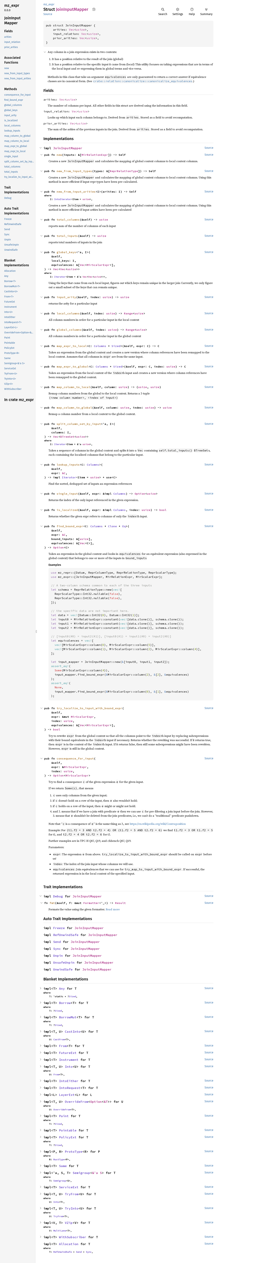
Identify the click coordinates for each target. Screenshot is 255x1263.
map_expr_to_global (73, 366)
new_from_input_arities (76, 191)
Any (62, 988)
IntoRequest (69, 1088)
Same (63, 1166)
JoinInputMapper (67, 148)
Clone (112, 526)
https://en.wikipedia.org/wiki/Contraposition (158, 824)
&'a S (97, 1173)
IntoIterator (62, 199)
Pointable (67, 1130)
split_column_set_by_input (79, 424)
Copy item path (94, 9)
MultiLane (59, 1230)
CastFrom (59, 1039)
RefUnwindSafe (65, 935)
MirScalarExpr (98, 265)
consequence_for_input (75, 758)
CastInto (72, 1031)
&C (64, 473)
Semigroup (81, 1173)
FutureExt (67, 1053)
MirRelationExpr (94, 155)
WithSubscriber (72, 1237)
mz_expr (48, 4)
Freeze (59, 928)
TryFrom (71, 1194)
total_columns (68, 219)
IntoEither (68, 1081)
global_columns (69, 329)
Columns (100, 346)
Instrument (68, 1060)
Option (140, 493)
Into (69, 1067)
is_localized (67, 510)
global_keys (66, 252)
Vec (71, 29)
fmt (52, 903)
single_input (67, 493)
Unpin (58, 956)
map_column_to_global (74, 407)
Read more (113, 909)
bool (162, 510)
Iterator (60, 276)
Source (47, 14)
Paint (64, 1116)
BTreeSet (67, 436)
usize (80, 29)
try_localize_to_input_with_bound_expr (89, 708)
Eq (124, 526)
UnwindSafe (63, 969)
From (63, 1046)
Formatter (91, 903)
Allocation (68, 1244)
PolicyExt (67, 1137)
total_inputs (67, 236)
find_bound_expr (70, 526)
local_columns (68, 313)
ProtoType (73, 1152)
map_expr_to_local (72, 346)
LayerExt (67, 1095)
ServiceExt (68, 1187)
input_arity (66, 297)
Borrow (65, 1003)
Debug (58, 896)
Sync (57, 949)
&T (106, 1102)
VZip (69, 1223)
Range (128, 313)
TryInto (71, 1208)
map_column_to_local (73, 387)
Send (57, 942)
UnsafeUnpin (64, 962)
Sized (116, 346)
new (59, 155)
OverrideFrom (76, 1102)
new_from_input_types (74, 171)
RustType (59, 1159)
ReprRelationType (124, 171)
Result (120, 903)
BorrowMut (67, 1017)
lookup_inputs (68, 464)
